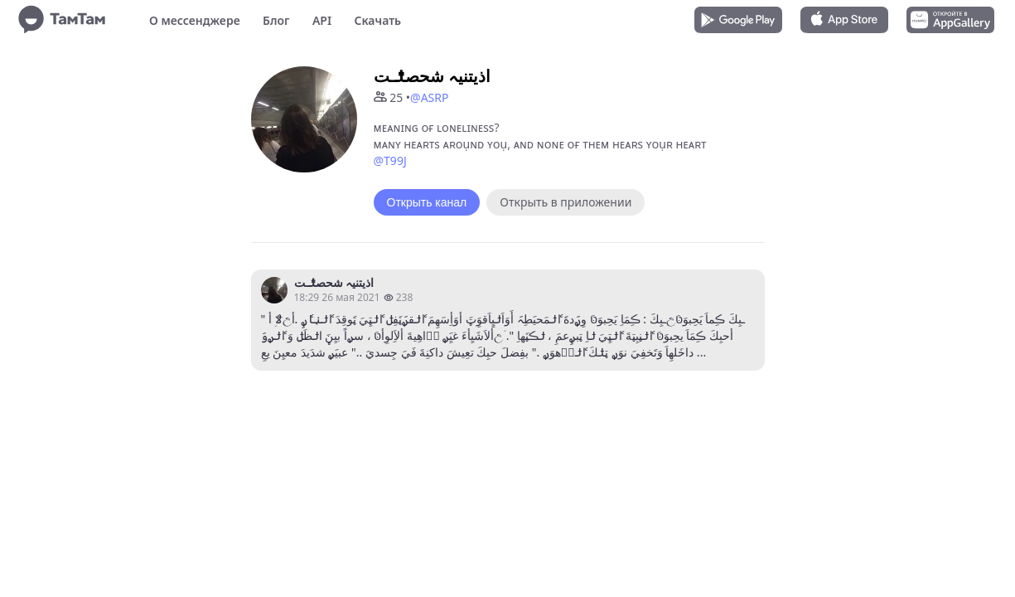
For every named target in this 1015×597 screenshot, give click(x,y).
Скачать (377, 20)
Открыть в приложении (565, 202)
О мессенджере (194, 20)
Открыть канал (427, 202)
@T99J (390, 160)
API (321, 20)
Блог (276, 20)
